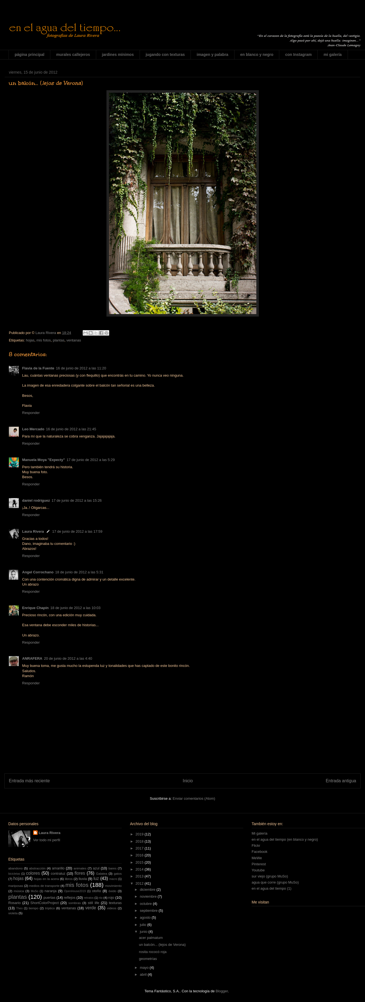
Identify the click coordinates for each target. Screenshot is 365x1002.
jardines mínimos (118, 54)
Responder (31, 413)
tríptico (50, 908)
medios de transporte (44, 885)
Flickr (256, 845)
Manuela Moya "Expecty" (43, 460)
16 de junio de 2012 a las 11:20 (81, 368)
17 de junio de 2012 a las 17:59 (77, 531)
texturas (115, 903)
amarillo (58, 868)
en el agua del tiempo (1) (271, 888)
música (19, 891)
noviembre (149, 896)
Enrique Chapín (35, 608)
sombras (74, 903)
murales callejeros (73, 54)
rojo (111, 897)
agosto (146, 917)
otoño (96, 891)
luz (96, 878)
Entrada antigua (341, 780)
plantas (58, 340)
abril (144, 974)
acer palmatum (151, 938)
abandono (15, 868)
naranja (50, 891)
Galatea (101, 873)
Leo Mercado (33, 429)
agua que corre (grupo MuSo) (275, 882)
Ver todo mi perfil (46, 840)
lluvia (83, 879)
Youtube (258, 870)
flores (80, 873)
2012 (140, 883)
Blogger (222, 991)
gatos (118, 873)
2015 (140, 862)
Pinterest (259, 864)
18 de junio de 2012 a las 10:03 (75, 608)
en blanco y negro (256, 54)
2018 (140, 841)
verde (90, 907)
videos (111, 908)
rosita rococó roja (152, 952)
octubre (146, 904)
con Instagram (298, 54)
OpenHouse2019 (75, 891)
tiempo (33, 908)
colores (33, 873)
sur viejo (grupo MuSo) (270, 876)
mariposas (15, 885)
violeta (13, 913)
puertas (49, 897)
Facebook (259, 852)
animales (80, 868)
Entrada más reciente (29, 780)
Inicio (188, 780)
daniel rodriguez (36, 500)
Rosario (14, 903)
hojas (30, 340)
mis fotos (43, 340)
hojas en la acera (46, 879)
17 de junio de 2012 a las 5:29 (91, 460)
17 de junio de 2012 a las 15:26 (76, 500)
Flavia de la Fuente (38, 368)
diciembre (148, 889)
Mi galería (259, 833)
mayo (145, 967)
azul (96, 868)
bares (112, 868)
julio (143, 925)
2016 (140, 855)
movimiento (113, 885)
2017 (140, 848)
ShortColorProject (44, 903)
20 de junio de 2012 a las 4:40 (68, 658)
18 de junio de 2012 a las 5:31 (79, 572)
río (101, 897)
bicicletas (14, 873)
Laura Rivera (33, 531)
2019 (140, 834)
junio (144, 931)
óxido (112, 891)
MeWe (257, 858)
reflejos (69, 897)
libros (69, 879)
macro (113, 879)
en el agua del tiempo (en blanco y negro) (285, 839)
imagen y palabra (212, 54)
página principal (29, 54)
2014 (140, 869)
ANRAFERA (32, 658)
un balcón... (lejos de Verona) (162, 945)
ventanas (73, 340)
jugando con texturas (165, 54)
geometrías (148, 959)
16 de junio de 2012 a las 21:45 (71, 429)
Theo (19, 908)
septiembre (149, 910)
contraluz (58, 873)
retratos (88, 897)
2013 (140, 876)
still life (93, 903)
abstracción (37, 868)
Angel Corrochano (37, 572)
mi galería (332, 54)
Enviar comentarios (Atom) (194, 798)
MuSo (34, 891)
